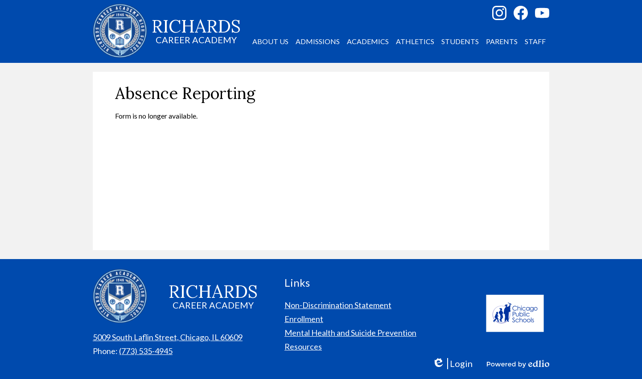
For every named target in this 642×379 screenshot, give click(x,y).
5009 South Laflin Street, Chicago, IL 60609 (168, 337)
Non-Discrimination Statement (337, 305)
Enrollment (303, 319)
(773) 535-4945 (146, 351)
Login (452, 363)
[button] (270, 41)
